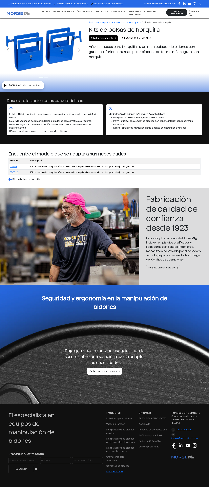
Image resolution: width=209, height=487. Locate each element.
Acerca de (144, 424)
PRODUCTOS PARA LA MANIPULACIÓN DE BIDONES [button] (67, 11)
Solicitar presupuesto (103, 38)
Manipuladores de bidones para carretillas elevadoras (120, 440)
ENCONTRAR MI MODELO (136, 38)
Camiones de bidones (117, 466)
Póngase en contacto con (163, 267)
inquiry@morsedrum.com (185, 438)
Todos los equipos (98, 22)
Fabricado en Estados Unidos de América (30, 4)
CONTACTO (150, 11)
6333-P (14, 172)
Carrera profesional (149, 446)
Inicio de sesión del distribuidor (160, 4)
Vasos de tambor (115, 424)
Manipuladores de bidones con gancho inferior (120, 449)
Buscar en (194, 13)
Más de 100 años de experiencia (71, 4)
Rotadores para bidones (119, 418)
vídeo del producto (23, 85)
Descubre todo (114, 471)
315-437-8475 (184, 429)
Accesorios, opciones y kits (126, 22)
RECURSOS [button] (101, 11)
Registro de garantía (150, 441)
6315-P (13, 166)
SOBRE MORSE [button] (117, 11)
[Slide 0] (41, 77)
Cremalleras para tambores (115, 458)
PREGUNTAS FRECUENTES (135, 13)
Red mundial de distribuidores (106, 4)
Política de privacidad (150, 435)
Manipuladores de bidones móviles (120, 431)
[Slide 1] (46, 77)
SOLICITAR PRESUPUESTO (177, 12)
